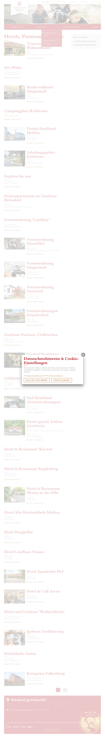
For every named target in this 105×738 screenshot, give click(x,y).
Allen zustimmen (36, 380)
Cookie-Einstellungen (56, 376)
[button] (83, 355)
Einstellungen (61, 380)
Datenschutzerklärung (34, 376)
